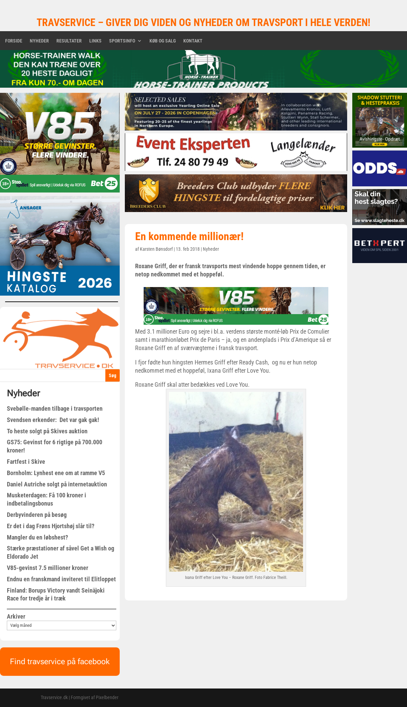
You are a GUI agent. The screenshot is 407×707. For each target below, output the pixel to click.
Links (95, 41)
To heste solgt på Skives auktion (47, 431)
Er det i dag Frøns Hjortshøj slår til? (50, 526)
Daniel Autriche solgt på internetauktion (57, 484)
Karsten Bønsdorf (156, 249)
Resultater (69, 41)
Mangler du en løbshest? (37, 537)
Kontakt (192, 41)
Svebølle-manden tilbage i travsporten (55, 408)
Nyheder (39, 41)
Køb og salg (162, 41)
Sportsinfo (122, 41)
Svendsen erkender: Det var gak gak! (53, 419)
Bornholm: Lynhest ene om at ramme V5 (56, 472)
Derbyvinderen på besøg (37, 514)
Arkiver (16, 616)
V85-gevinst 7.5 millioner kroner (47, 567)
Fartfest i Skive (26, 461)
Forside (13, 41)
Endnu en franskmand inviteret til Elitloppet (61, 579)
